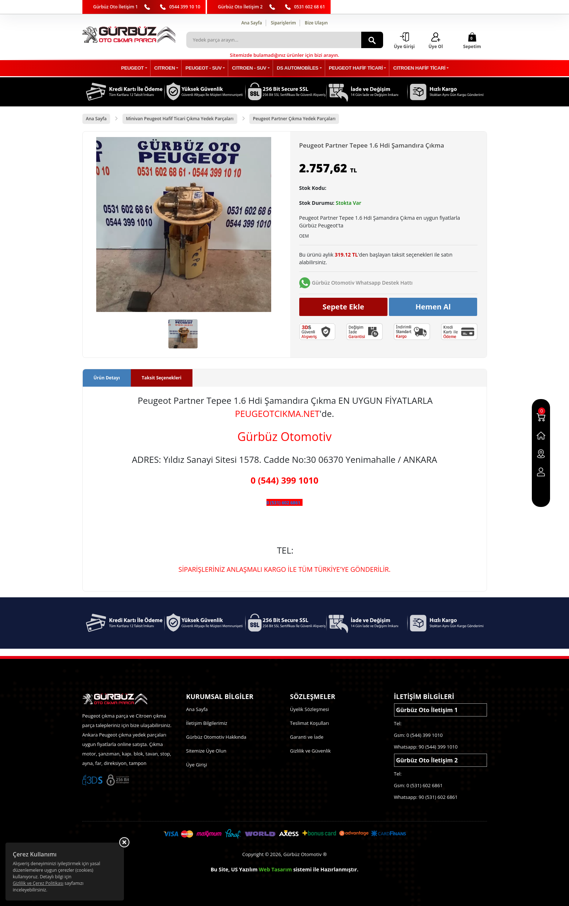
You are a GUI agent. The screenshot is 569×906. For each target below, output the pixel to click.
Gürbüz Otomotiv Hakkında (216, 737)
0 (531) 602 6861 (283, 503)
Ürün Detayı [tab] (107, 378)
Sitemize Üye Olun (206, 750)
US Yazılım (244, 869)
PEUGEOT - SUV (206, 68)
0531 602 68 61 (309, 7)
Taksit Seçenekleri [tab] (162, 378)
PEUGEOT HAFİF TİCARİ (352, 68)
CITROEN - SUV (250, 68)
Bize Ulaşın (316, 23)
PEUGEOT (138, 68)
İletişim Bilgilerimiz (206, 723)
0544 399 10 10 (184, 7)
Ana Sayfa (251, 23)
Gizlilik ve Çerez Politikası (38, 883)
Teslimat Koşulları (309, 723)
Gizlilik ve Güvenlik (310, 750)
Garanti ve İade (307, 737)
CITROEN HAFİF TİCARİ (414, 68)
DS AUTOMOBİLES (296, 68)
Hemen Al (433, 307)
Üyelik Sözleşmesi (309, 709)
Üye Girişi (196, 764)
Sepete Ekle (344, 307)
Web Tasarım (275, 869)
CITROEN (169, 68)
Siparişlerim (283, 23)
